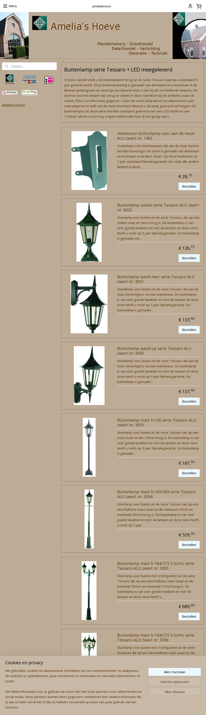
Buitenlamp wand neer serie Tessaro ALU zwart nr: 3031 (156, 279)
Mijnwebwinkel (150, 707)
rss (95, 707)
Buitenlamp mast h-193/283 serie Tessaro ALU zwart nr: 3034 (156, 494)
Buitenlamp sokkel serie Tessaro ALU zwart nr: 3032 (158, 207)
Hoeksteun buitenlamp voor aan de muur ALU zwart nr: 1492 (156, 136)
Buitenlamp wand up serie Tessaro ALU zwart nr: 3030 (154, 351)
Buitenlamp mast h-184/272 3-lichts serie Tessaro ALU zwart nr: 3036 (155, 637)
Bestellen (189, 186)
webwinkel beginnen (112, 707)
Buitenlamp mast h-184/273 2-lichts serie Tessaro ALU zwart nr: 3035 (155, 566)
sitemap (86, 707)
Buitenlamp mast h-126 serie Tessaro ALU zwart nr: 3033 (156, 422)
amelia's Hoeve (13, 105)
